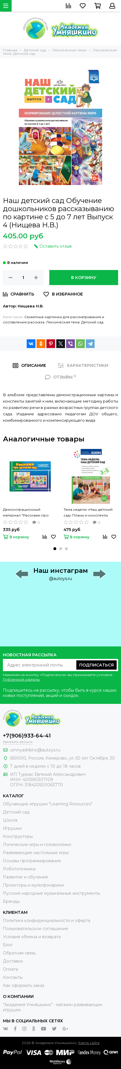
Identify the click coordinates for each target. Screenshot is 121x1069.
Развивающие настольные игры (36, 852)
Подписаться (96, 665)
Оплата (10, 969)
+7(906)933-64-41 (27, 736)
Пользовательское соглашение (35, 928)
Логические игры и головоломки (37, 844)
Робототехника (19, 868)
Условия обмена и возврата (32, 936)
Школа (10, 820)
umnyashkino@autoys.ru (35, 750)
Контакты (13, 977)
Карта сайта (89, 1043)
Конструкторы (18, 836)
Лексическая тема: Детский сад (74, 322)
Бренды (11, 901)
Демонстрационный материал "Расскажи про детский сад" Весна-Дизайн (28, 512)
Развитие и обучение (25, 877)
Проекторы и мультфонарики (33, 885)
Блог (8, 944)
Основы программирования (32, 860)
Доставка (13, 961)
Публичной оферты (21, 679)
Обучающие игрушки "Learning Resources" (47, 804)
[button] (54, 548)
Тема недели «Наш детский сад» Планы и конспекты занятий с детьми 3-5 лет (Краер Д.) (88, 512)
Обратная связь (19, 953)
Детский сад (16, 812)
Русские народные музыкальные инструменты (51, 893)
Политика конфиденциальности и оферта (46, 920)
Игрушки (12, 828)
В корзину (83, 277)
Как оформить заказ (23, 985)
